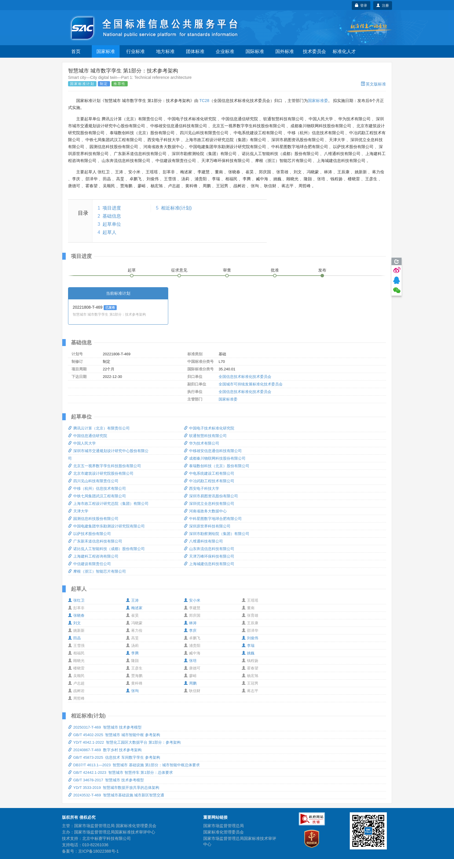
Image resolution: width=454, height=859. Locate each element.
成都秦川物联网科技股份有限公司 (215, 458)
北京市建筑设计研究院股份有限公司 (100, 473)
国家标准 (105, 51)
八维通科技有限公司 (203, 541)
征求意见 (179, 270)
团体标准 (195, 51)
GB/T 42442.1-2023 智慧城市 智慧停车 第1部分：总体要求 (120, 772)
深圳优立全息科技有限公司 (209, 503)
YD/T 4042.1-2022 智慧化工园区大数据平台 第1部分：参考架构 (124, 742)
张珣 (132, 691)
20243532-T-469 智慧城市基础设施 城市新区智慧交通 (116, 795)
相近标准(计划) (176, 207)
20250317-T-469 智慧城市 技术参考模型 (105, 727)
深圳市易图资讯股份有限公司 (211, 496)
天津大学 (78, 511)
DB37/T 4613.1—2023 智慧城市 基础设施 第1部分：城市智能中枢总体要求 (134, 765)
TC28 (204, 100)
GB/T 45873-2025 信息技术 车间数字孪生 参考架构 (114, 757)
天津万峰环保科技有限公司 (209, 556)
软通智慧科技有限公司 (205, 436)
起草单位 (111, 224)
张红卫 (76, 600)
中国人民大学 (82, 443)
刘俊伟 (250, 638)
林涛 (190, 623)
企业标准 (225, 51)
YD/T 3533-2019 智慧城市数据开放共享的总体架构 (113, 787)
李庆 (190, 630)
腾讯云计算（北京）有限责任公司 (99, 428)
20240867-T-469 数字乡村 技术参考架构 (105, 750)
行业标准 (135, 51)
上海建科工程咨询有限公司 (93, 556)
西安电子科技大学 (201, 488)
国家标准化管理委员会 (223, 832)
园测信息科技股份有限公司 (93, 518)
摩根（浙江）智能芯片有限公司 (97, 571)
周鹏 (190, 683)
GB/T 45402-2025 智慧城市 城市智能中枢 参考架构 (114, 735)
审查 (227, 270)
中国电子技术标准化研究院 (209, 428)
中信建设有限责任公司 (89, 564)
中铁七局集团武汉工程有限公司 (97, 496)
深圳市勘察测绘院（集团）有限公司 (216, 534)
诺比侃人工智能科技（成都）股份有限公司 (106, 549)
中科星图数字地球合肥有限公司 (213, 518)
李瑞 (248, 645)
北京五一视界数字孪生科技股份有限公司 (104, 466)
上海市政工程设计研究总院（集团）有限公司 (108, 503)
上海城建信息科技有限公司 (209, 564)
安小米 (192, 600)
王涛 (132, 600)
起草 (132, 270)
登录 (361, 5)
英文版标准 (373, 84)
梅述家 (134, 608)
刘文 (74, 623)
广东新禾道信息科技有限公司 (95, 541)
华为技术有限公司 (201, 443)
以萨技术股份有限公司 (89, 534)
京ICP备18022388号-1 (98, 851)
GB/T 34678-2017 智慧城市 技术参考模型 (106, 780)
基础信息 (111, 216)
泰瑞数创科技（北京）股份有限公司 (216, 466)
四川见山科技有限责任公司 (93, 481)
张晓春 (76, 615)
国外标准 (284, 51)
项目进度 (111, 207)
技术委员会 (314, 51)
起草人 (109, 232)
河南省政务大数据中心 (205, 511)
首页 (75, 51)
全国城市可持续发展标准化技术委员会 (251, 384)
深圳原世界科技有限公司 (207, 526)
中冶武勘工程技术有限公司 (209, 481)
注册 (382, 5)
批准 (275, 270)
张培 (190, 660)
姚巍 (248, 653)
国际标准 (255, 51)
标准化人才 (344, 51)
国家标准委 (318, 100)
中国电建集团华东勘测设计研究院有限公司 (106, 526)
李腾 (132, 653)
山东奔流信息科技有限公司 (209, 549)
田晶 (74, 638)
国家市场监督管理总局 (223, 825)
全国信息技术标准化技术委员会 (245, 376)
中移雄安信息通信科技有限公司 (213, 451)
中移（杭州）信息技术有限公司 (97, 488)
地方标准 (165, 51)
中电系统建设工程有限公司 (209, 473)
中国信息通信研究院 (87, 436)
